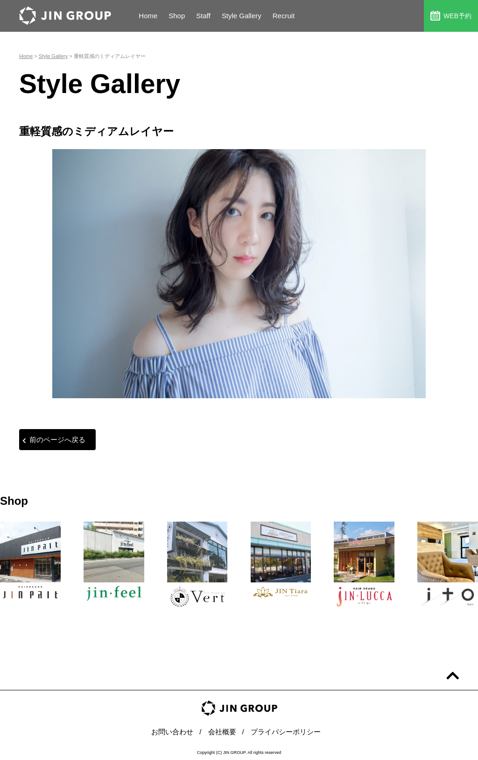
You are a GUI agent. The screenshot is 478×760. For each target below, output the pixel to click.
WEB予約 (450, 16)
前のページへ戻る (53, 440)
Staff (203, 16)
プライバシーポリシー (286, 732)
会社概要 (222, 732)
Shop (177, 16)
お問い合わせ (172, 732)
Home (148, 16)
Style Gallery (241, 16)
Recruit (284, 16)
